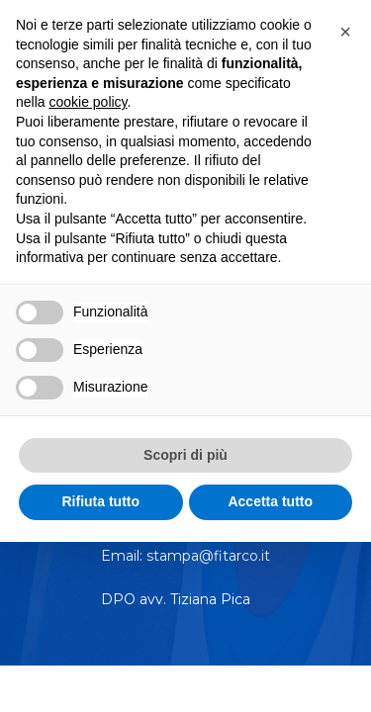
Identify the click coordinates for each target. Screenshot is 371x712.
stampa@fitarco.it (208, 556)
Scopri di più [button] (185, 455)
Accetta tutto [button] (270, 501)
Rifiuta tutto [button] (100, 501)
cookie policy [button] (87, 102)
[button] (345, 31)
